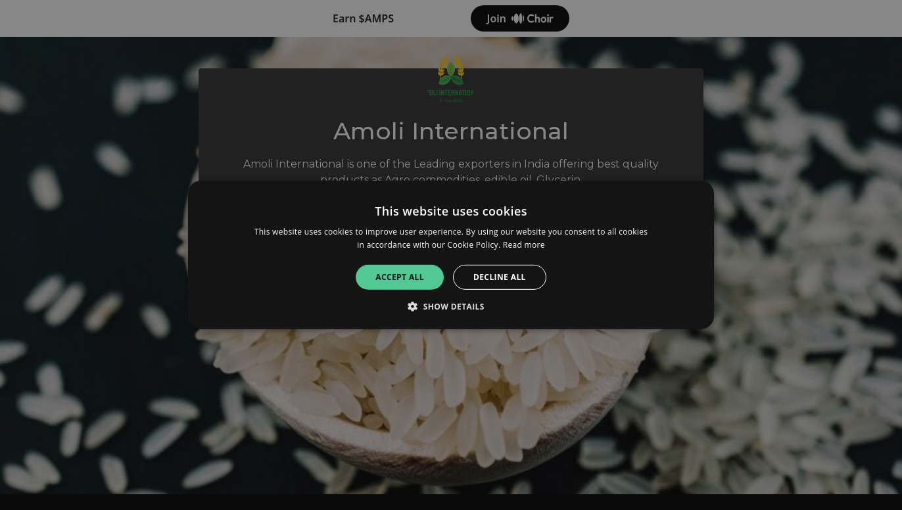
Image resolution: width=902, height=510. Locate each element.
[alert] (451, 255)
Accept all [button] (399, 277)
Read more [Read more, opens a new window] (524, 244)
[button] (451, 306)
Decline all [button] (499, 277)
